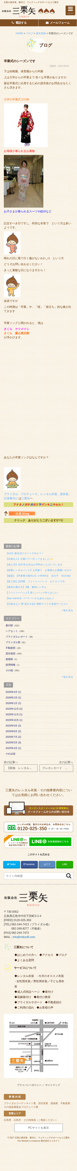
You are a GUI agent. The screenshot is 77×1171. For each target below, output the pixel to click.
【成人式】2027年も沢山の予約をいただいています (34, 564)
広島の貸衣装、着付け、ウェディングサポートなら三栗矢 (31, 2)
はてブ (47, 864)
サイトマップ (52, 1085)
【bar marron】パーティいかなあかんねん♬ (30, 598)
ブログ (63, 954)
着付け (49, 991)
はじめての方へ (27, 954)
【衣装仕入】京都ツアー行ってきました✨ (29, 559)
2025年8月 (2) (13, 731)
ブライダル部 (13, 642)
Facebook (29, 864)
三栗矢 (25, 498)
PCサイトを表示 (38, 1127)
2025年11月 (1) (14, 714)
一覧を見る (67, 610)
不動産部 (10, 647)
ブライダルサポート (29, 1002)
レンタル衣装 (25, 975)
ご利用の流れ (25, 1007)
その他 (9, 670)
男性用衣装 (40, 981)
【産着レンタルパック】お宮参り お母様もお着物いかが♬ (38, 570)
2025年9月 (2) (13, 725)
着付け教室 (43, 997)
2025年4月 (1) (13, 748)
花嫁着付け (24, 997)
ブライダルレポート (17, 636)
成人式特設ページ (28, 991)
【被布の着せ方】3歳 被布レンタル (26, 587)
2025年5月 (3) (13, 742)
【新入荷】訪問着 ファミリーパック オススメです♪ (36, 581)
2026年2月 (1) (13, 697)
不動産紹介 (55, 1002)
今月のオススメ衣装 (51, 975)
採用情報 (10, 664)
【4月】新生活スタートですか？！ (25, 553)
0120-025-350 (22, 920)
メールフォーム (58, 22)
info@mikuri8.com (24, 937)
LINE (64, 864)
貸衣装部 (10, 653)
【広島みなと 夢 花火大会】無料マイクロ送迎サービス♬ (37, 603)
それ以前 (10, 753)
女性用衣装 (23, 981)
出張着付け (11, 498)
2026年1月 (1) (13, 703)
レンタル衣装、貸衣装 (54, 494)
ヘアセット (12, 631)
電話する (19, 22)
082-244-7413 (20, 924)
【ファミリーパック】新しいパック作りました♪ (32, 592)
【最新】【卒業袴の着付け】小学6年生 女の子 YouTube (38, 575)
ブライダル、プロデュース (21, 494)
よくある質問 (25, 960)
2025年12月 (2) (14, 708)
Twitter (11, 864)
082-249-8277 (20, 928)
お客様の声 (46, 1007)
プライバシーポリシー (29, 1085)
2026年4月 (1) (13, 692)
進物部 (9, 659)
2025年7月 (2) (13, 736)
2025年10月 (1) (14, 720)
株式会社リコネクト (50, 1141)
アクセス (47, 954)
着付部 (9, 625)
